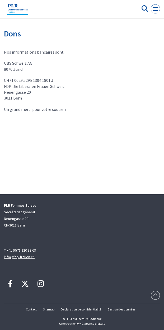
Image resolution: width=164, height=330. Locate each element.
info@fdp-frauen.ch (19, 256)
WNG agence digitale (91, 324)
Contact (31, 309)
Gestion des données (121, 309)
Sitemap (48, 309)
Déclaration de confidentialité (81, 309)
